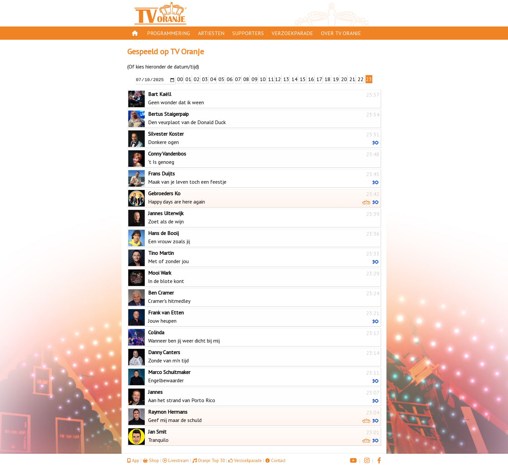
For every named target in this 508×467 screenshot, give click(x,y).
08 (246, 79)
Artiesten (211, 33)
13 (286, 79)
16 (311, 79)
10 (263, 79)
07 (238, 79)
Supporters (248, 33)
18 (328, 79)
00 (180, 79)
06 (230, 79)
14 (294, 79)
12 (278, 79)
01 (188, 79)
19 (336, 79)
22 (361, 79)
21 (352, 79)
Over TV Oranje (341, 33)
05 (221, 79)
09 (254, 79)
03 (205, 79)
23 (369, 79)
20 (344, 79)
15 (303, 79)
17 (319, 79)
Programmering (168, 33)
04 (213, 79)
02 (197, 79)
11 (271, 79)
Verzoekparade (292, 33)
